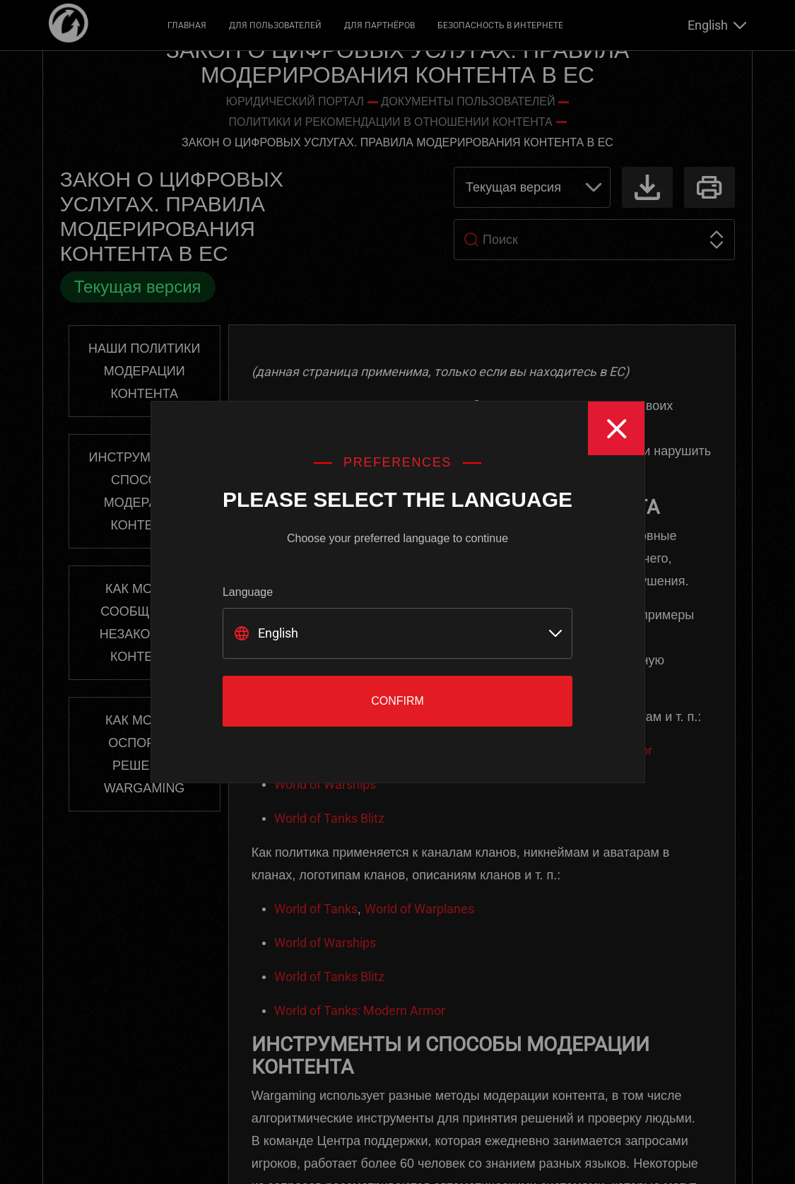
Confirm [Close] (397, 701)
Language (248, 592)
